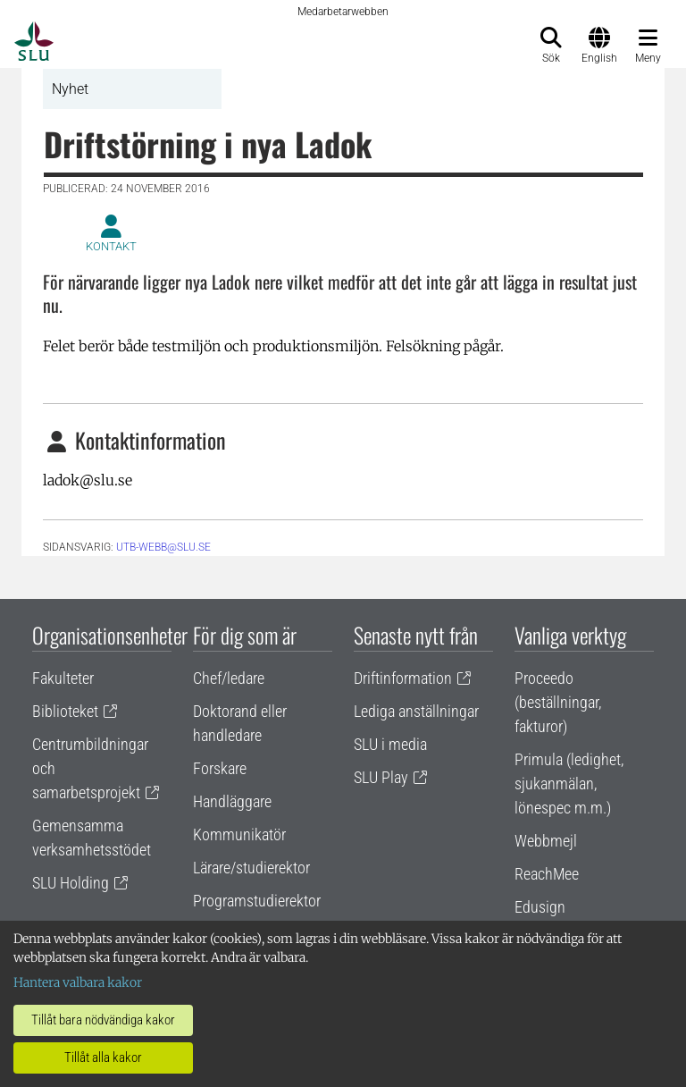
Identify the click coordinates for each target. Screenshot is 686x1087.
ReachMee (546, 873)
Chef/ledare (228, 678)
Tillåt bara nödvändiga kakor (103, 1020)
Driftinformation (403, 678)
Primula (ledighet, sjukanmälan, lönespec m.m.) (568, 783)
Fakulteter (63, 678)
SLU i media (390, 744)
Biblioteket (65, 711)
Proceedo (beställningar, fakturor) (557, 702)
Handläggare (232, 801)
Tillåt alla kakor (103, 1057)
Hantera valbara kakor (77, 982)
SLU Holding (70, 882)
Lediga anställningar (416, 711)
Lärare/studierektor (251, 867)
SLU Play (381, 777)
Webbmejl (545, 840)
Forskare (220, 768)
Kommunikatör (239, 834)
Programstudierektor (257, 900)
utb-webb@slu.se (163, 547)
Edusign (539, 906)
